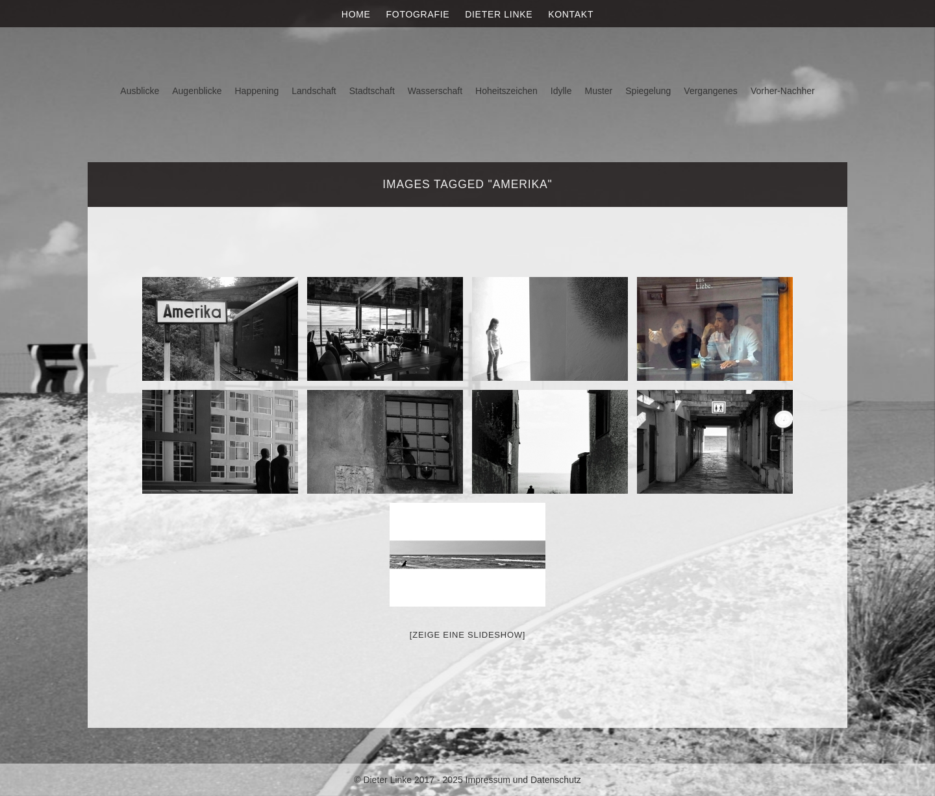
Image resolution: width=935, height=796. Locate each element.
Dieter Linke (498, 14)
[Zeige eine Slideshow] (467, 635)
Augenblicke (196, 91)
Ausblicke (139, 91)
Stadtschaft (372, 91)
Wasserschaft (435, 91)
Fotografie (418, 14)
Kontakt (570, 14)
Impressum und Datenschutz (523, 780)
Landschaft (314, 91)
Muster (598, 91)
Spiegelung (648, 91)
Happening (257, 91)
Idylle (561, 91)
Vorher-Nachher (783, 91)
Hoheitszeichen (506, 91)
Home (356, 14)
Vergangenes (711, 91)
